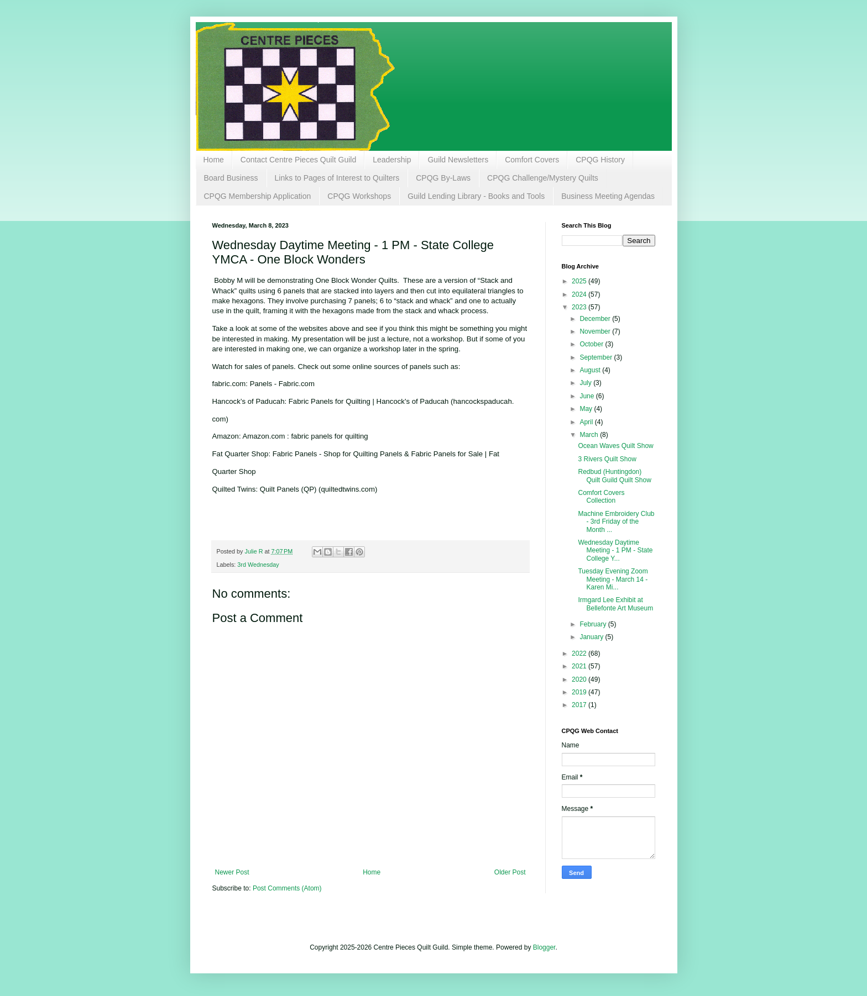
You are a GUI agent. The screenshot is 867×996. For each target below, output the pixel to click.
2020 (580, 679)
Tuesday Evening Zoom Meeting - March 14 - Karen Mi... (612, 579)
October (592, 344)
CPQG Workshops (359, 196)
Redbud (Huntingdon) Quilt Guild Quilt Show (614, 475)
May (586, 409)
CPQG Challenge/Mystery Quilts (542, 177)
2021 (580, 666)
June (587, 396)
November (595, 331)
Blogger (544, 947)
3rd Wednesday (258, 564)
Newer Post (232, 872)
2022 (580, 653)
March (589, 435)
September (596, 357)
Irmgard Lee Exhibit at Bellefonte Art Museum (615, 604)
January (592, 637)
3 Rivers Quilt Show (607, 459)
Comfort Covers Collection (601, 496)
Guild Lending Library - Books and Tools (476, 196)
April (586, 422)
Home (213, 159)
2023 (580, 307)
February (593, 624)
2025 (580, 281)
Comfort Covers (532, 159)
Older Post (510, 872)
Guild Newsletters (457, 159)
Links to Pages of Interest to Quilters (337, 177)
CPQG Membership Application (257, 196)
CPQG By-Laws (443, 177)
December (595, 319)
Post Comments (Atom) (287, 888)
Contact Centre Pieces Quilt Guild (298, 159)
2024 (580, 294)
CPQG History (600, 159)
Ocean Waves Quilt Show (615, 446)
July (586, 383)
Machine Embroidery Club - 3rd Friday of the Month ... (616, 522)
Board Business (231, 177)
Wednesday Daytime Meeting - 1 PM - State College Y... (615, 550)
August (590, 370)
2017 (580, 705)
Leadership (392, 159)
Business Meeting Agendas (608, 196)
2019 (580, 692)
